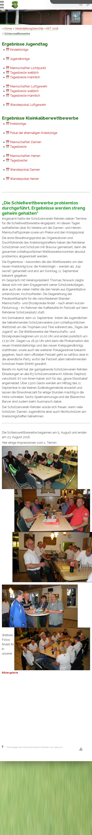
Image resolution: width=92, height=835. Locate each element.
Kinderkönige (19, 49)
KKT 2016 (52, 28)
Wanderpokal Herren (24, 179)
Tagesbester (18, 160)
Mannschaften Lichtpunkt (28, 68)
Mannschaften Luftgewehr (28, 86)
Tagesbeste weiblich (24, 72)
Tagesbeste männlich (25, 77)
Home (8, 28)
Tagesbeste (18, 146)
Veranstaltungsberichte (29, 28)
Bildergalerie (10, 672)
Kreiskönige (18, 124)
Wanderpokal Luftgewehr (28, 105)
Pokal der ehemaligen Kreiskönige (33, 133)
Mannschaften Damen (25, 142)
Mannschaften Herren (25, 156)
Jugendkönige (20, 59)
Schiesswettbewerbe (17, 33)
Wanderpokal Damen (25, 169)
